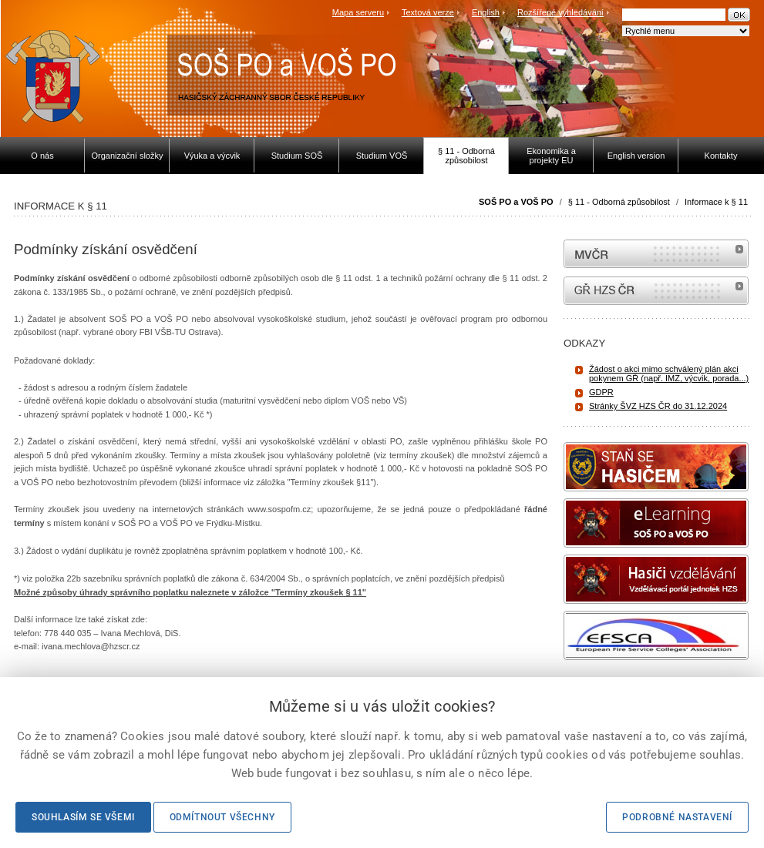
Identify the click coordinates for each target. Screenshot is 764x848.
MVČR (656, 254)
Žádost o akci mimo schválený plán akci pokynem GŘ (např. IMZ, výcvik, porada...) (669, 373)
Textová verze (428, 12)
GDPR (601, 392)
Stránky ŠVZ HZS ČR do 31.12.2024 (658, 406)
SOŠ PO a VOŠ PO (516, 201)
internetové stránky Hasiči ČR (656, 291)
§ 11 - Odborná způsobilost (619, 201)
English (486, 12)
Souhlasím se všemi (83, 817)
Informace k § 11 (716, 201)
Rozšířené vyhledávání (560, 12)
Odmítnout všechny (222, 817)
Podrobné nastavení (677, 817)
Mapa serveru (358, 12)
